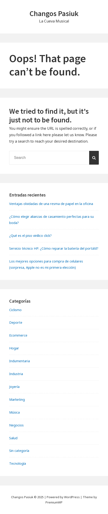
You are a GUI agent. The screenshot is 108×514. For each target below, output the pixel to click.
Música (14, 412)
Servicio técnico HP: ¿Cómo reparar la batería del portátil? (53, 248)
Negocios (16, 425)
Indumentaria (19, 361)
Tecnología (17, 463)
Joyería (14, 386)
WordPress (72, 497)
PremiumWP (54, 502)
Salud (13, 438)
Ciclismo (15, 310)
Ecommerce (18, 335)
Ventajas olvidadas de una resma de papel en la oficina (51, 204)
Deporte (15, 322)
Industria (16, 374)
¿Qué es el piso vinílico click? (30, 235)
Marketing (17, 399)
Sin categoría (19, 450)
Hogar (14, 348)
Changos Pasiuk (54, 13)
